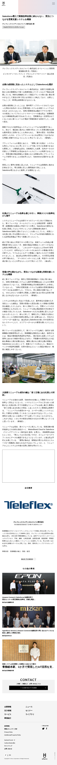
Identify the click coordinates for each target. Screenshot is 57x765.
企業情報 (7, 707)
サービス (7, 714)
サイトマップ (8, 746)
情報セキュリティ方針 (10, 729)
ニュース (29, 707)
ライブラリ (30, 714)
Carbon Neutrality (9, 743)
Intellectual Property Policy (12, 735)
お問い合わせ (8, 749)
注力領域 (7, 710)
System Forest (9, 740)
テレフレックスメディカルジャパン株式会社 (28, 522)
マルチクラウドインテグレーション (13, 27)
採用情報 (6, 726)
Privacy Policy (8, 732)
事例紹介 (7, 718)
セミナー (29, 710)
